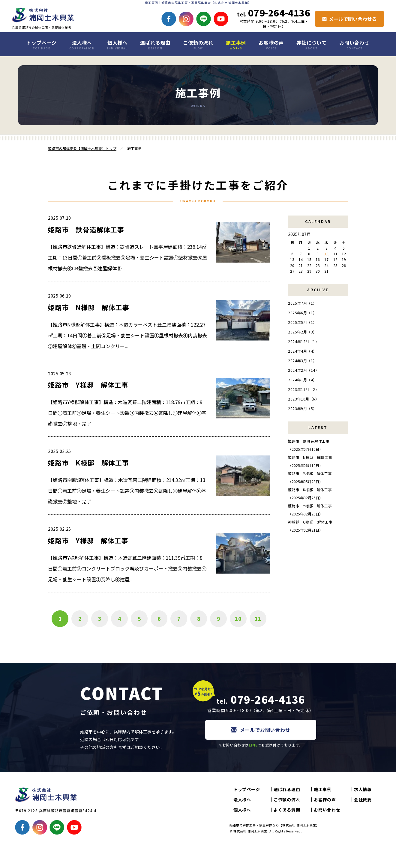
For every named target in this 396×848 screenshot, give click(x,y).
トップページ (41, 44)
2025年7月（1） (302, 303)
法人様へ (82, 44)
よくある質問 (287, 810)
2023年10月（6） (303, 398)
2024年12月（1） (303, 341)
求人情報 (363, 789)
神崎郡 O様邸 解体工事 (310, 521)
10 (238, 618)
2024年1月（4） (302, 379)
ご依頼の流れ (198, 44)
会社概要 (363, 799)
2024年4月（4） (302, 351)
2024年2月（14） (303, 370)
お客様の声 (271, 44)
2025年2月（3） (302, 331)
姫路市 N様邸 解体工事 (88, 307)
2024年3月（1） (302, 360)
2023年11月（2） (303, 389)
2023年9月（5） (302, 408)
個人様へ (117, 44)
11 (258, 618)
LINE (253, 744)
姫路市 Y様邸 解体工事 (88, 384)
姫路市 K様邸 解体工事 (88, 462)
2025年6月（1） (302, 312)
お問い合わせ (354, 44)
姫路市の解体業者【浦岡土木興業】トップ (82, 148)
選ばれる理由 (155, 44)
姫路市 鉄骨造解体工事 (86, 229)
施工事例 (236, 44)
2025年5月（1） (302, 322)
